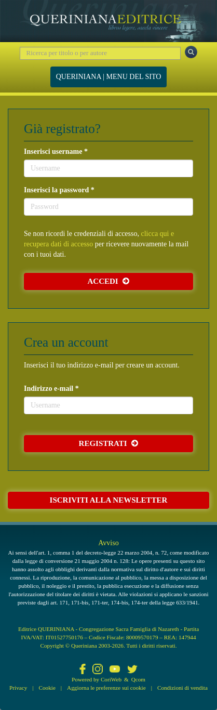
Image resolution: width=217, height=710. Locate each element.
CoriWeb (111, 679)
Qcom (138, 679)
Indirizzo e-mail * (51, 388)
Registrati (109, 443)
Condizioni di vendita (182, 688)
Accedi (109, 281)
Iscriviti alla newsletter (109, 500)
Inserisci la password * (59, 190)
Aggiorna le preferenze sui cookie (106, 688)
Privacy (18, 688)
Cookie (47, 688)
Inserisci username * (56, 151)
